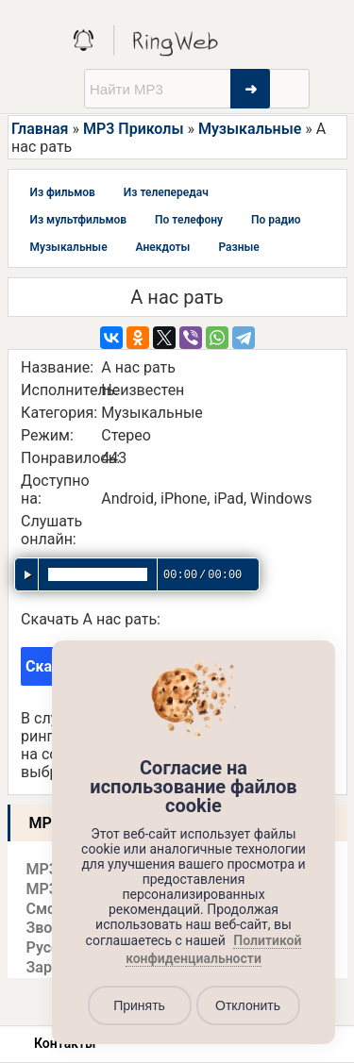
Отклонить (247, 1005)
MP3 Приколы (133, 129)
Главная (39, 129)
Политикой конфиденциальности (213, 950)
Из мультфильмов (78, 219)
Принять (139, 1005)
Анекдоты (163, 247)
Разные (238, 247)
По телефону (189, 219)
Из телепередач (166, 192)
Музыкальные (249, 129)
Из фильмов (62, 192)
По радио (276, 219)
